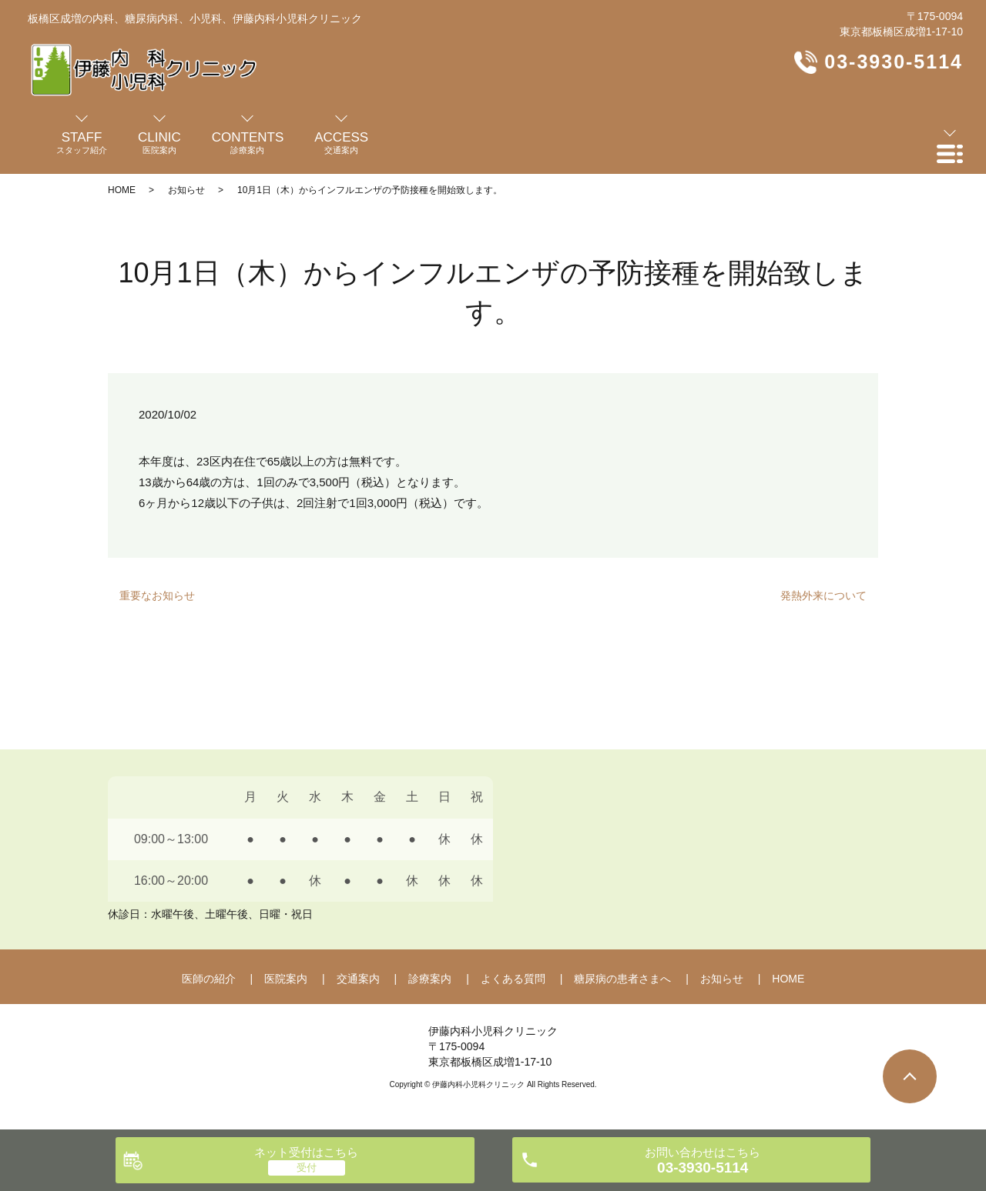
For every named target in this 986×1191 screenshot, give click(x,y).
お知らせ (186, 190)
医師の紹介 (209, 978)
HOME (122, 190)
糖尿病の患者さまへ (622, 978)
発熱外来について (823, 595)
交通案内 (358, 978)
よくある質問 (513, 978)
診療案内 (429, 978)
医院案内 (285, 978)
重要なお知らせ (157, 595)
